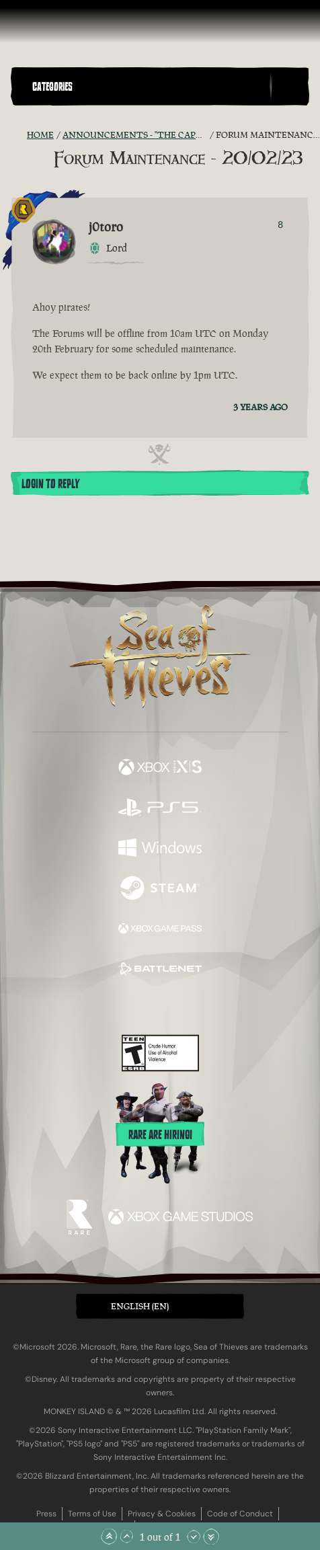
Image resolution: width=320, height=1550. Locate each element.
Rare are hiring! (160, 1135)
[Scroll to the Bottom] (211, 1536)
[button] (148, 86)
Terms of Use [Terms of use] (92, 1513)
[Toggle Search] (290, 87)
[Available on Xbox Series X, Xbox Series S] (160, 768)
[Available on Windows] (160, 849)
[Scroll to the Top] (109, 1536)
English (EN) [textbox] (140, 1306)
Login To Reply (50, 484)
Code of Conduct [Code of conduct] (240, 1513)
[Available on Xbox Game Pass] (160, 930)
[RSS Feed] (19, 135)
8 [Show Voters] (280, 224)
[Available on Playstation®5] (160, 809)
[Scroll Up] (126, 1536)
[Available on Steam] (160, 889)
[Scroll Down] (193, 1536)
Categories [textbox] (52, 87)
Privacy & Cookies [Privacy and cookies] (162, 1513)
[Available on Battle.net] (160, 970)
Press (46, 1513)
